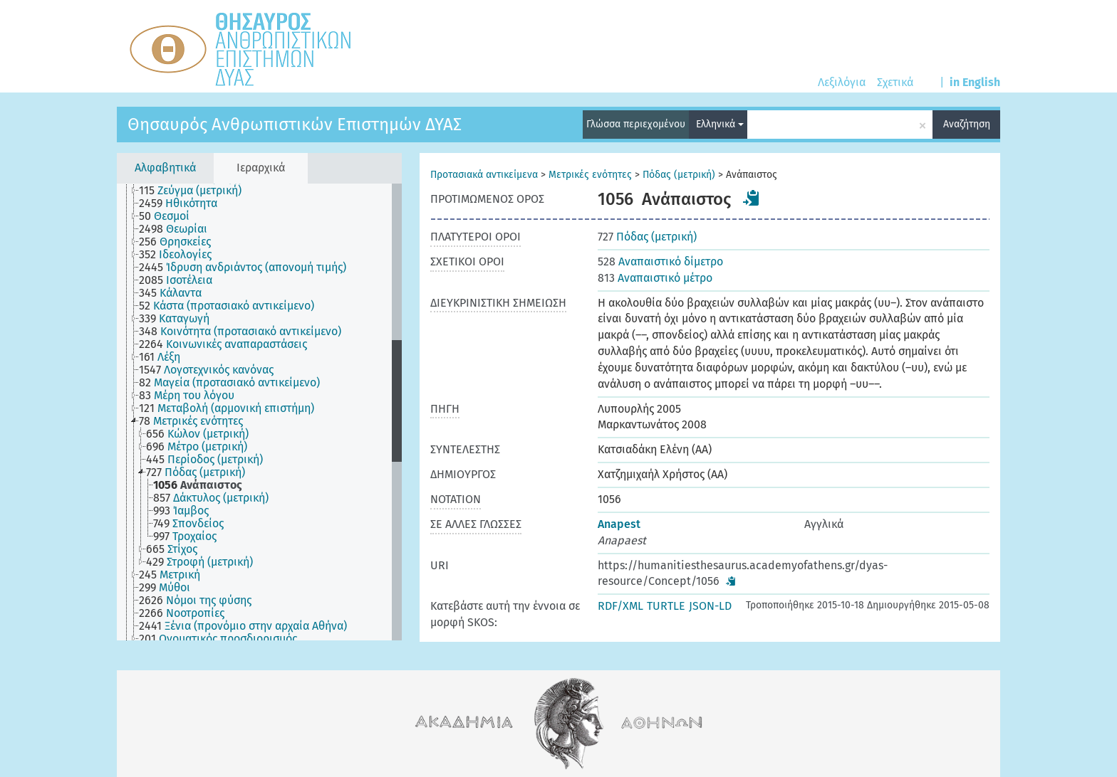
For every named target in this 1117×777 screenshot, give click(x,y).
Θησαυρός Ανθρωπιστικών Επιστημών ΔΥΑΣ (295, 124)
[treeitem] (196, 190)
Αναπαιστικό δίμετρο (660, 261)
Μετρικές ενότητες (590, 175)
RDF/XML (620, 606)
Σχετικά (895, 82)
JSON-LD (710, 606)
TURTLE (666, 606)
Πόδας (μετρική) (679, 175)
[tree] (259, 412)
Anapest (619, 524)
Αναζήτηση (966, 124)
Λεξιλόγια (842, 82)
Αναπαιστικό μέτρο (655, 278)
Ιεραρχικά (261, 167)
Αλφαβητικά (165, 167)
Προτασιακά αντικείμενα (484, 175)
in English (975, 82)
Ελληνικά (720, 124)
